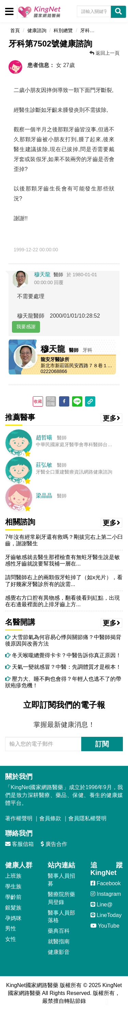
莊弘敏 (44, 465)
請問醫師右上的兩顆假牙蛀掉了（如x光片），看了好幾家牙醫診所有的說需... (64, 580)
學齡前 (13, 897)
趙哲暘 (44, 437)
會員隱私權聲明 (87, 818)
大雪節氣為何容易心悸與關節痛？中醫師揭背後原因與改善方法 (63, 640)
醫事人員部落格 (61, 916)
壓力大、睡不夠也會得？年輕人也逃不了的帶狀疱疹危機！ (63, 682)
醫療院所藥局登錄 (61, 898)
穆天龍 (42, 274)
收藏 (38, 401)
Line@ (101, 904)
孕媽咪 (13, 918)
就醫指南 (59, 941)
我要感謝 (25, 326)
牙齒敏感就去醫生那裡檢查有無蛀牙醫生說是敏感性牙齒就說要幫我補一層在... (62, 560)
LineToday (106, 915)
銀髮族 (13, 908)
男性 (10, 928)
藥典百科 (59, 931)
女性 (10, 939)
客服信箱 (19, 844)
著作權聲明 (18, 818)
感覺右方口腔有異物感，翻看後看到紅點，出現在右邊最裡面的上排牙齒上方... (62, 601)
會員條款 (50, 818)
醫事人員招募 (61, 880)
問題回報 (51, 401)
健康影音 (59, 952)
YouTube (104, 926)
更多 (111, 418)
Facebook (105, 883)
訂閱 (102, 744)
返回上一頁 (104, 53)
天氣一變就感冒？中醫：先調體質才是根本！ (63, 667)
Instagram (105, 894)
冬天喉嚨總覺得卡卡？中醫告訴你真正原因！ (63, 655)
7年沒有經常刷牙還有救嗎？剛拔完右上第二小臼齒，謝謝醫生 (64, 540)
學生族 (13, 886)
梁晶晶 (44, 496)
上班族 (13, 876)
